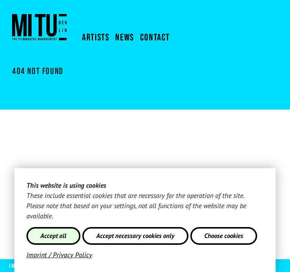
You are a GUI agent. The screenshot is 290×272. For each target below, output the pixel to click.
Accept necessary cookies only (135, 236)
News (124, 37)
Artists (95, 37)
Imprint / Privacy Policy (59, 254)
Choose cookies (223, 236)
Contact (155, 37)
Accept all (53, 236)
